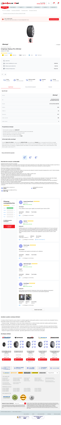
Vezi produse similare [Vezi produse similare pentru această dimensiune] (54, 19)
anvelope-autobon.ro (7, 411)
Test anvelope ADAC (5, 382)
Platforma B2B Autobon (17, 382)
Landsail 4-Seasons (27, 380)
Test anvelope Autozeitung (6, 384)
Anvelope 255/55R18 (27, 388)
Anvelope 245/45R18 (27, 390)
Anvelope (4, 7)
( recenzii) (9, 53)
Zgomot (22, 55)
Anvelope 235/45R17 (16, 388)
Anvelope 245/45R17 (16, 391)
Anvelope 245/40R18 (27, 391)
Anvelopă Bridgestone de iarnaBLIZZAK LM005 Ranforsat (55, 352)
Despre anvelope (16, 383)
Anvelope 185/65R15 (5, 391)
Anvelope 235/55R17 (16, 390)
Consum (5, 55)
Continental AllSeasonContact (50, 381)
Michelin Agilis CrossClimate (39, 380)
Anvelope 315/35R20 (38, 391)
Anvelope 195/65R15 (5, 390)
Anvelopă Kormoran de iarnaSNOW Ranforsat (18, 352)
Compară (58, 44)
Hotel (45, 7)
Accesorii (29, 7)
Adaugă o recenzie (9, 226)
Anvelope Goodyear (5, 380)
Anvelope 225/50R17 (16, 389)
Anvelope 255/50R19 (38, 388)
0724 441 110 (41, 4)
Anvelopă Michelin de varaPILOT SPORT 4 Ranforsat (42, 352)
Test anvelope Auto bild (6, 383)
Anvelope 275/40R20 (38, 389)
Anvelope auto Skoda (16, 380)
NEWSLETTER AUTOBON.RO (8, 403)
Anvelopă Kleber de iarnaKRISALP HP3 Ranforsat (30, 352)
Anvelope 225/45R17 (5, 389)
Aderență (13, 55)
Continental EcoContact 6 (49, 380)
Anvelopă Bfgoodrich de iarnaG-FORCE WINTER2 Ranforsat (6, 352)
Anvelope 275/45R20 (38, 390)
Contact (53, 7)
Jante (21, 7)
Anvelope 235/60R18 (27, 389)
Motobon (12, 7)
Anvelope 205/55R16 (5, 388)
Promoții (37, 7)
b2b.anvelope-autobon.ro (17, 411)
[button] (30, 361)
